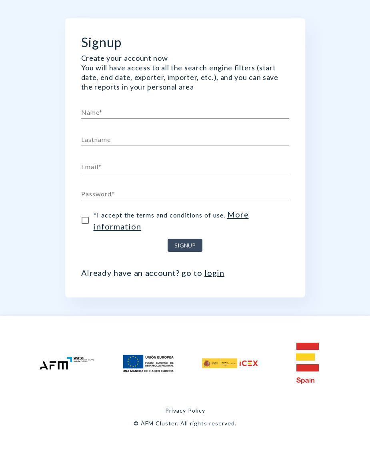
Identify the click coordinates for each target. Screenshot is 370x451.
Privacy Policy (185, 410)
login (214, 272)
